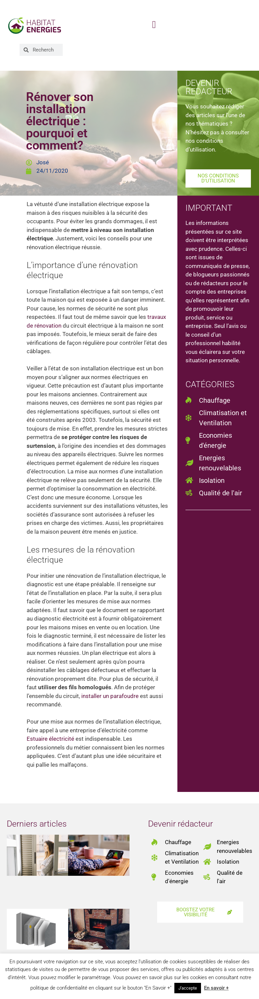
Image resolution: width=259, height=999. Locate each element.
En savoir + (216, 988)
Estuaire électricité (50, 738)
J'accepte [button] (187, 988)
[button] (154, 24)
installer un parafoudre (110, 696)
